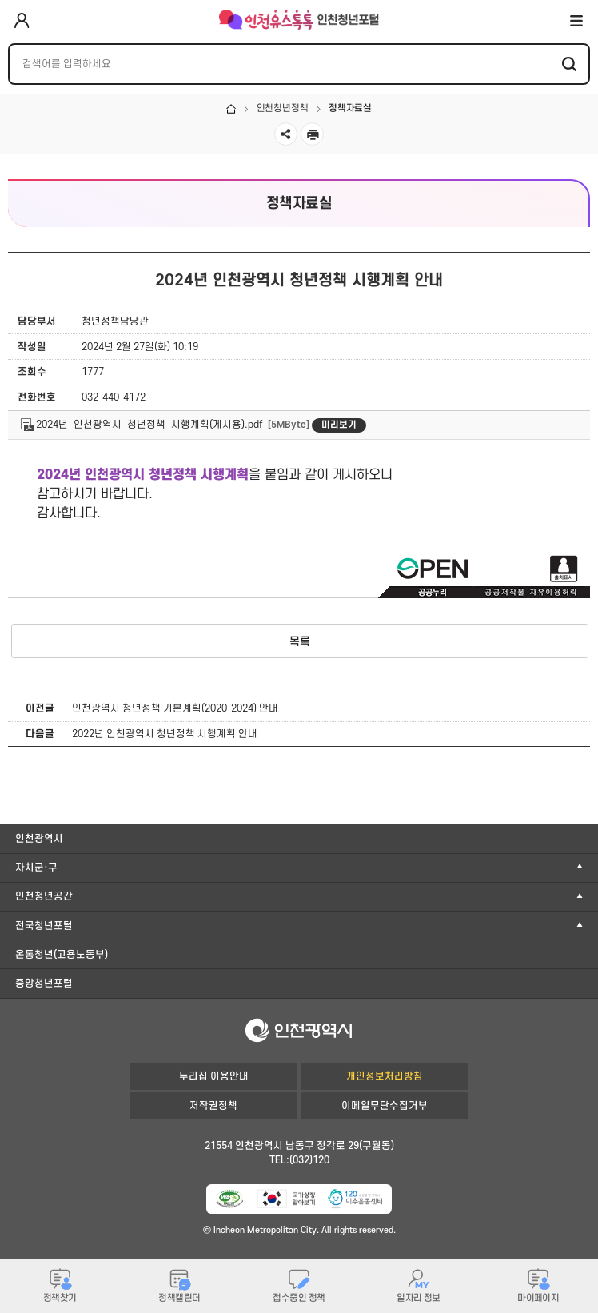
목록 (299, 642)
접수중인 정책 (299, 1298)
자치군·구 (36, 867)
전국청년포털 (44, 926)
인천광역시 (39, 838)
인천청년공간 (44, 896)
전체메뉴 (576, 20)
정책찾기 (60, 1298)
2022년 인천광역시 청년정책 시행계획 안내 (164, 734)
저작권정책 (213, 1105)
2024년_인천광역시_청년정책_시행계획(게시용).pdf (141, 424)
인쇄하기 (312, 134)
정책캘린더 (179, 1298)
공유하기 (285, 134)
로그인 (21, 21)
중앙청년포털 (44, 983)
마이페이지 (538, 1298)
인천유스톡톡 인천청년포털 (299, 20)
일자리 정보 (419, 1298)
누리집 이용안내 (214, 1076)
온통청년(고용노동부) (61, 954)
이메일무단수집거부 (384, 1105)
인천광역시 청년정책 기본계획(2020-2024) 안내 (175, 708)
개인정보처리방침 (384, 1076)
